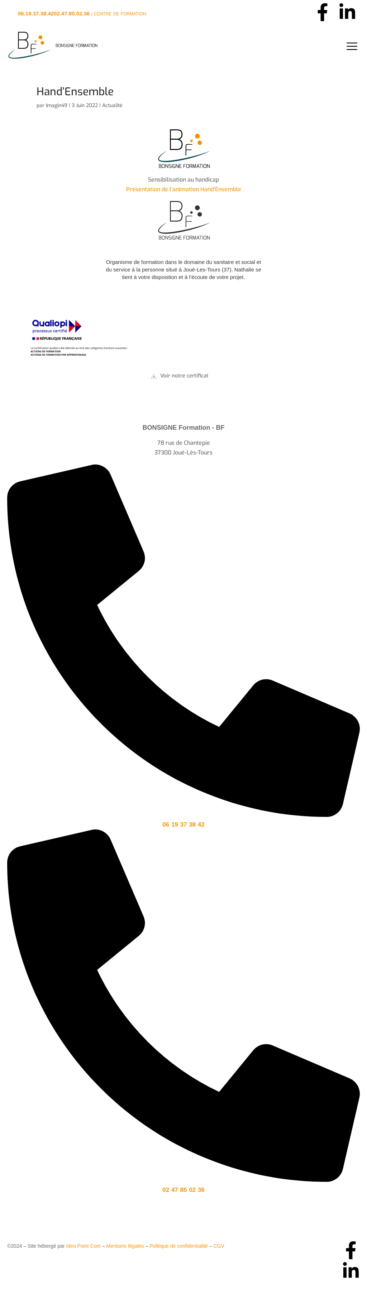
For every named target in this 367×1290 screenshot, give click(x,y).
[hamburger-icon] (352, 46)
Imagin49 (56, 105)
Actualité (112, 105)
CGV (218, 1246)
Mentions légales (125, 1246)
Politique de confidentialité (178, 1246)
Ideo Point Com (83, 1246)
